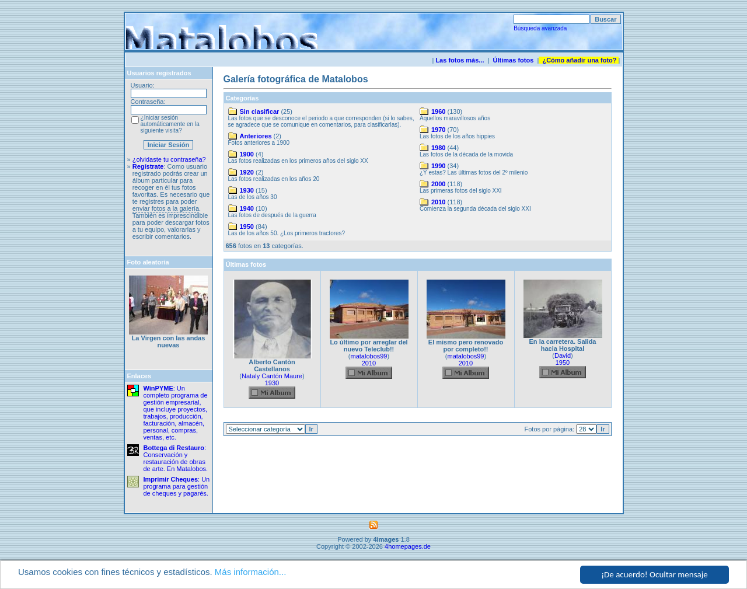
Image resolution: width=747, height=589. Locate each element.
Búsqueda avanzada (540, 28)
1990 (438, 165)
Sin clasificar (260, 111)
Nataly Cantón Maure (272, 375)
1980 (438, 147)
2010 (438, 201)
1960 (438, 111)
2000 (438, 183)
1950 (247, 226)
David (562, 355)
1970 (438, 129)
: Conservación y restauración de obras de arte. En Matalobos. (176, 458)
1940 (247, 208)
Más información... (251, 572)
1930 (247, 190)
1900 (247, 154)
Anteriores (256, 136)
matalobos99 (369, 356)
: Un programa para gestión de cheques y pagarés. (177, 486)
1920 (247, 172)
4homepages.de (408, 546)
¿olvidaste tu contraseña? (169, 159)
